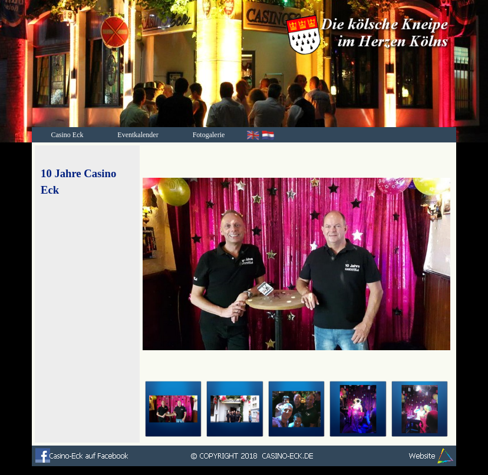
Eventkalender (137, 135)
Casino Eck (67, 135)
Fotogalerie (209, 135)
